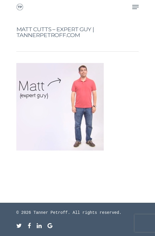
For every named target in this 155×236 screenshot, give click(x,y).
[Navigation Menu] (135, 7)
